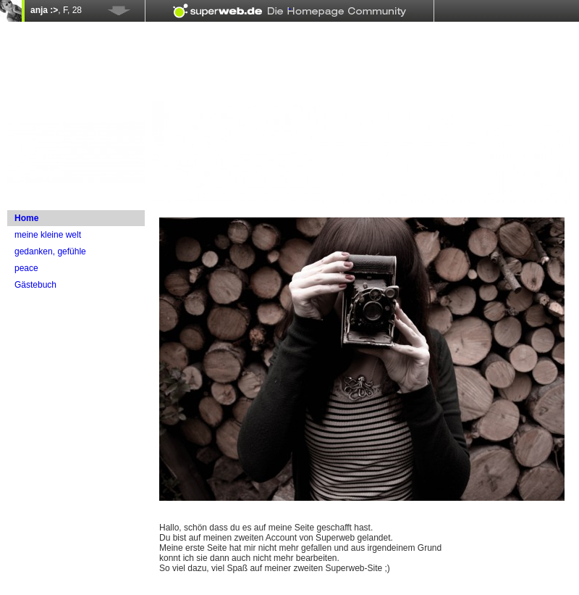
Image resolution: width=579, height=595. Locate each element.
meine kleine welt (47, 235)
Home (26, 218)
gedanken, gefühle (50, 251)
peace (26, 268)
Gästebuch (35, 285)
